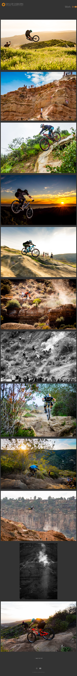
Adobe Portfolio (41, 672)
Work (68, 6)
